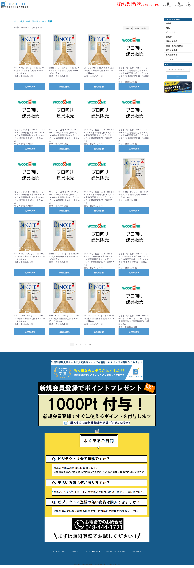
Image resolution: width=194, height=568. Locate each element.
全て (16, 21)
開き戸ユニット (39, 21)
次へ (90, 344)
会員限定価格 (30, 87)
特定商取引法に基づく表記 (116, 552)
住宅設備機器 (171, 55)
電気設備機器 (171, 41)
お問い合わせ (137, 552)
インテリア (170, 32)
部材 (50, 21)
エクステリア (171, 59)
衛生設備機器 (171, 50)
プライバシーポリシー (92, 552)
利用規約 (75, 552)
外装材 (169, 37)
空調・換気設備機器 (174, 46)
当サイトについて (58, 552)
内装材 (169, 23)
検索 (177, 77)
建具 (22, 21)
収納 (28, 21)
